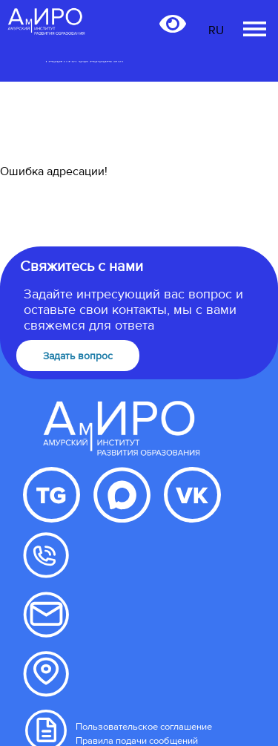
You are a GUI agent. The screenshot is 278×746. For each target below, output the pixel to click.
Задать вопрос (78, 356)
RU (216, 30)
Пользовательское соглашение (144, 727)
